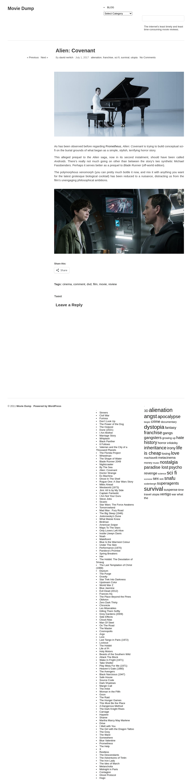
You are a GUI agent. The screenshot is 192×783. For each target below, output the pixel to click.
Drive (102, 723)
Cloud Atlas (105, 619)
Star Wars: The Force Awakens (116, 504)
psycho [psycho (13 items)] (175, 467)
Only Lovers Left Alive (111, 530)
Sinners (103, 412)
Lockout (103, 642)
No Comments (148, 57)
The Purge (105, 573)
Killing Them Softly (109, 611)
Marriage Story (107, 435)
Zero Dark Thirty (108, 602)
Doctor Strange (107, 473)
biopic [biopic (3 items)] (147, 422)
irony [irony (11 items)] (171, 448)
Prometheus (106, 743)
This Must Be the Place (112, 703)
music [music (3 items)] (156, 463)
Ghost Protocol (107, 775)
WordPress (54, 406)
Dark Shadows (107, 683)
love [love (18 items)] (175, 453)
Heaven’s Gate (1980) (111, 668)
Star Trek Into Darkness (112, 579)
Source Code (106, 680)
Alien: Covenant (108, 470)
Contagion (105, 772)
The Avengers (107, 671)
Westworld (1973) (109, 487)
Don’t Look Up (107, 421)
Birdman (104, 521)
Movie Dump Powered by (32, 406)
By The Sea (106, 467)
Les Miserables (107, 608)
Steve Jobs (105, 498)
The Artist (104, 688)
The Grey (104, 731)
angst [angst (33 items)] (150, 416)
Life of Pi (104, 648)
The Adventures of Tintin (112, 757)
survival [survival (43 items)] (153, 489)
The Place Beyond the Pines (115, 596)
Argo (102, 634)
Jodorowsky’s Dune (110, 516)
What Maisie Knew (109, 519)
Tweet (58, 296)
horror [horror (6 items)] (162, 443)
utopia (134, 57)
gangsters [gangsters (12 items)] (152, 437)
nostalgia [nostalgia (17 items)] (169, 462)
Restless (104, 752)
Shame (103, 717)
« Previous (33, 57)
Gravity (103, 576)
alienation (96, 57)
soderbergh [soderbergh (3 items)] (150, 483)
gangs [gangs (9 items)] (168, 433)
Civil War (104, 415)
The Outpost (106, 427)
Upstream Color (108, 582)
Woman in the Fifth (109, 691)
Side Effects (106, 616)
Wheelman (105, 455)
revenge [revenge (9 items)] (150, 473)
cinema (67, 284)
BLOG (110, 7)
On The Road (106, 625)
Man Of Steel (106, 622)
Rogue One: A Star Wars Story (116, 481)
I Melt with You (107, 726)
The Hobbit (105, 645)
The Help (104, 746)
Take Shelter (106, 662)
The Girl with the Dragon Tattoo (116, 729)
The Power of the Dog (111, 424)
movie (103, 284)
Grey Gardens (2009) (111, 614)
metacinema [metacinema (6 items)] (166, 457)
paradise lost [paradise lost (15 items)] (156, 467)
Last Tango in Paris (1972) (114, 639)
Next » (44, 57)
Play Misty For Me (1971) (113, 665)
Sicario (103, 501)
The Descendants (109, 754)
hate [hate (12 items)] (180, 437)
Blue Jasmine (106, 588)
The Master (105, 628)
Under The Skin (108, 544)
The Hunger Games (110, 700)
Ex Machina (106, 475)
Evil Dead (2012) (108, 591)
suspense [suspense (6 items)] (170, 490)
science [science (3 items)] (162, 473)
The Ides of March (109, 763)
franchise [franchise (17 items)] (153, 432)
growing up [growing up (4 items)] (168, 438)
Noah (102, 536)
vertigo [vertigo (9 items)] (165, 494)
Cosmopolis (106, 631)
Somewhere (106, 737)
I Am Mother (106, 432)
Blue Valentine (107, 740)
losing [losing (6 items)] (166, 453)
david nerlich (66, 57)
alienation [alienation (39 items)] (161, 410)
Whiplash (104, 438)
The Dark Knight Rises (111, 708)
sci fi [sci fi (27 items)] (172, 473)
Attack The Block (108, 657)
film (95, 284)
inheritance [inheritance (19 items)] (155, 447)
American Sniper (108, 524)
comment (79, 284)
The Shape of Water (110, 458)
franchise (108, 57)
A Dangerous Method (111, 706)
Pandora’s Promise (110, 550)
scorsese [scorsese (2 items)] (148, 479)
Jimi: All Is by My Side (111, 490)
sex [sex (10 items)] (156, 478)
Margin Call (105, 685)
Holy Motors (106, 651)
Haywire (103, 714)
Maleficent (105, 539)
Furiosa (103, 418)
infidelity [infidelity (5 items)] (172, 443)
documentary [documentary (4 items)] (169, 421)
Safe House (106, 677)
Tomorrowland (107, 507)
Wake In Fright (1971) (111, 660)
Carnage (104, 711)
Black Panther (107, 441)
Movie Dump (21, 8)
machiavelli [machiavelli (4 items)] (150, 457)
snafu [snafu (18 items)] (169, 478)
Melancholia (106, 766)
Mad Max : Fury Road (111, 510)
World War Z (106, 585)
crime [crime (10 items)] (155, 421)
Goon (102, 694)
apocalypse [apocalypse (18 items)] (169, 416)
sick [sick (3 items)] (161, 479)
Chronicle (104, 605)
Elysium (103, 570)
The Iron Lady (107, 760)
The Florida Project (110, 452)
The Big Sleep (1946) (111, 513)
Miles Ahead (106, 484)
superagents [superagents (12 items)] (168, 483)
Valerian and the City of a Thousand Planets (111, 448)
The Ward (104, 734)
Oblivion (103, 599)
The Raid (104, 697)
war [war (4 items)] (174, 494)
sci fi (117, 57)
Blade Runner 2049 (110, 461)
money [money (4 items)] (148, 462)
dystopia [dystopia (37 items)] (154, 427)
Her (101, 556)
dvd (89, 284)
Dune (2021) (106, 429)
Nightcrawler (106, 464)
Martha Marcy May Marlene (114, 720)
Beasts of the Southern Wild (114, 654)
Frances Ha (105, 593)
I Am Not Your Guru (110, 496)
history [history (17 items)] (150, 442)
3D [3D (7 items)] (146, 411)
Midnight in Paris (108, 769)
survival (125, 57)
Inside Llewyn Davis (110, 533)
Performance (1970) (110, 547)
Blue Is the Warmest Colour (114, 542)
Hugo (102, 777)
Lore (101, 637)
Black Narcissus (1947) (112, 674)
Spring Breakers (108, 553)
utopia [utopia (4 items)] (156, 494)
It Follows (104, 444)
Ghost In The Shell (109, 478)
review (112, 284)
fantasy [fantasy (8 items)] (170, 428)
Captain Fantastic (109, 493)
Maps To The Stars (109, 527)
